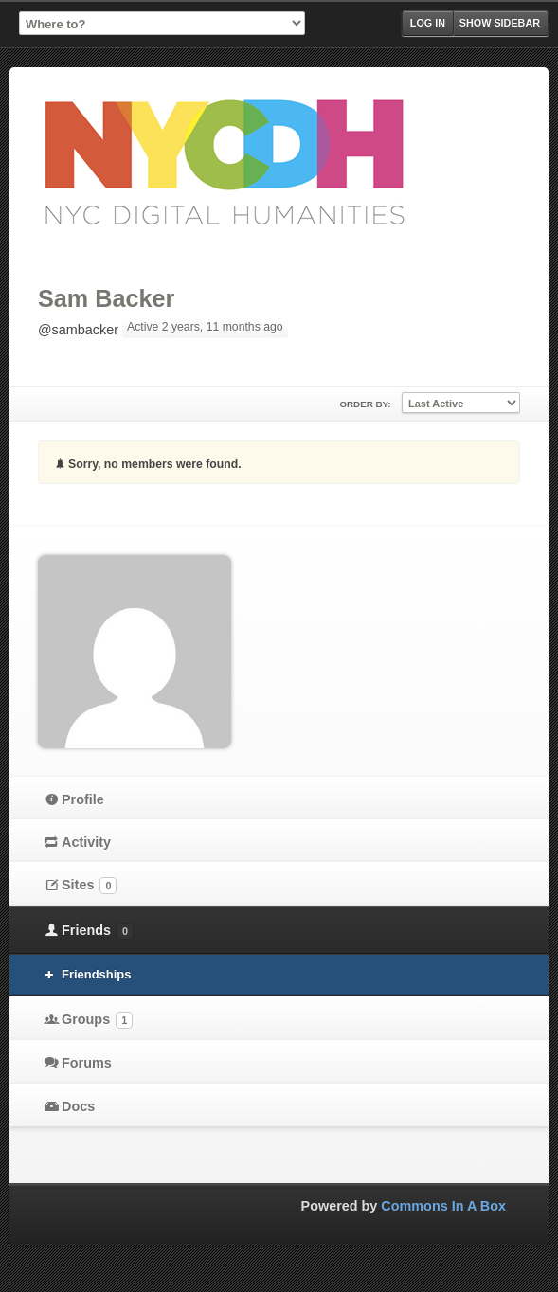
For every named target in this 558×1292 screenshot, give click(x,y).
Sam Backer (106, 298)
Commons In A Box (443, 1205)
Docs (78, 1106)
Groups (97, 1020)
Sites (89, 885)
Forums (87, 1062)
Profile (83, 799)
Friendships (96, 974)
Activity (86, 842)
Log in (427, 22)
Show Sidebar (499, 22)
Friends (98, 931)
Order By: (364, 404)
